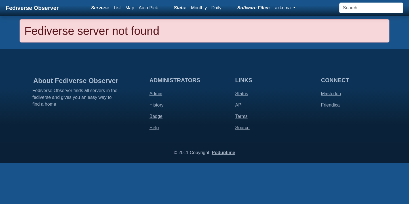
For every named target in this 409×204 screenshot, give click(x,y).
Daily (216, 7)
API (239, 105)
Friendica (330, 105)
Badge (156, 116)
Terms (241, 116)
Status (241, 93)
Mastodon (331, 93)
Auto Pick (148, 7)
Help (154, 127)
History (156, 105)
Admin (155, 93)
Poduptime (223, 152)
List (117, 7)
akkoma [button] (283, 7)
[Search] (371, 8)
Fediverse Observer (32, 8)
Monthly (199, 7)
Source (242, 127)
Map (129, 7)
